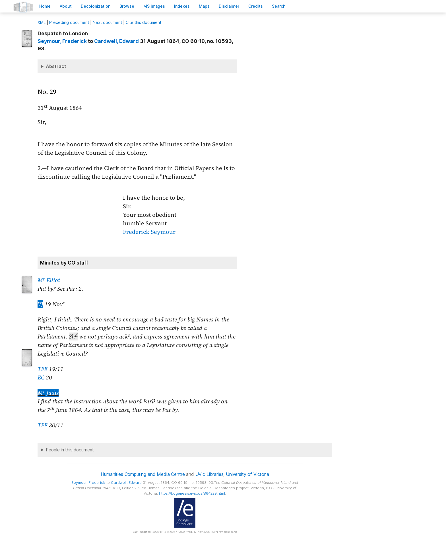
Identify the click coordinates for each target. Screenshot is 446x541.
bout (66, 6)
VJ (40, 304)
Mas (204, 6)
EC (41, 377)
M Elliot (49, 280)
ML (42, 22)
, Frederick (62, 41)
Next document (107, 22)
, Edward (116, 41)
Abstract (56, 66)
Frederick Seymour (149, 232)
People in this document (70, 450)
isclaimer (229, 6)
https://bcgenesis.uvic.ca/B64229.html (192, 493)
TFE (43, 369)
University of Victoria (247, 474)
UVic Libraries (209, 474)
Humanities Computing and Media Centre (143, 474)
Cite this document (143, 22)
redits (255, 6)
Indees (182, 6)
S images (154, 6)
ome (45, 6)
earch (279, 6)
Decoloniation (95, 6)
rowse (126, 6)
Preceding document (69, 22)
